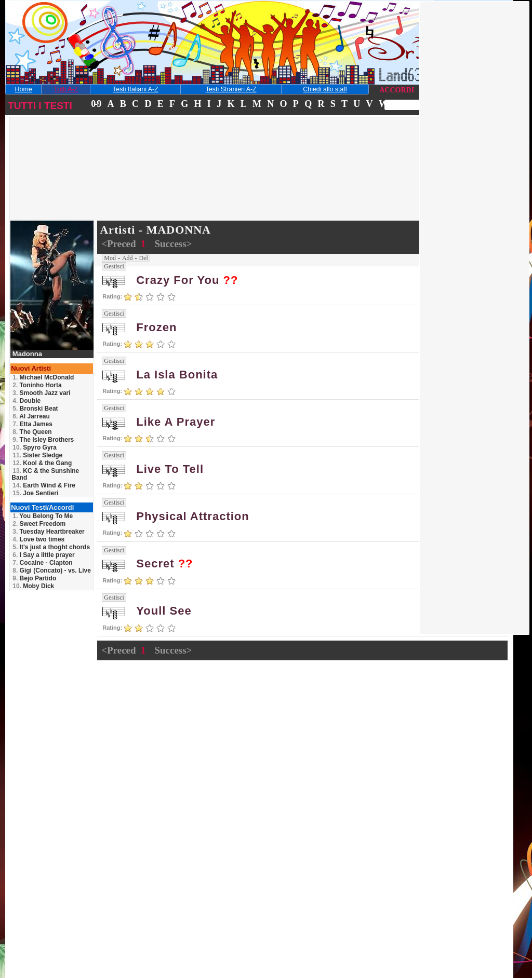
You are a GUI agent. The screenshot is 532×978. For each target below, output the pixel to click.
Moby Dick (33, 586)
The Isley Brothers (43, 439)
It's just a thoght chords (51, 547)
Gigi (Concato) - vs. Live (51, 570)
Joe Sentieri (35, 493)
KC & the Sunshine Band (45, 474)
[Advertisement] (84, 184)
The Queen (31, 432)
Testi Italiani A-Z (135, 89)
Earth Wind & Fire (43, 485)
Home (23, 89)
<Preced (119, 243)
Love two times (38, 539)
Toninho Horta (36, 385)
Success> (173, 243)
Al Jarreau (31, 416)
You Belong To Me (42, 516)
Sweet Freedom (38, 523)
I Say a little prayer (43, 555)
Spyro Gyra (34, 447)
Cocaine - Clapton (42, 562)
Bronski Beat (35, 408)
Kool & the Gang (42, 463)
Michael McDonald (43, 377)
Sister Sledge (37, 455)
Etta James (32, 424)
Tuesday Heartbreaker (48, 531)
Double (26, 400)
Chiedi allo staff (325, 89)
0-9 (95, 104)
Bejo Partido (34, 578)
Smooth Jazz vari (41, 393)
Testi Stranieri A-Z (231, 89)
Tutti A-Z (65, 89)
